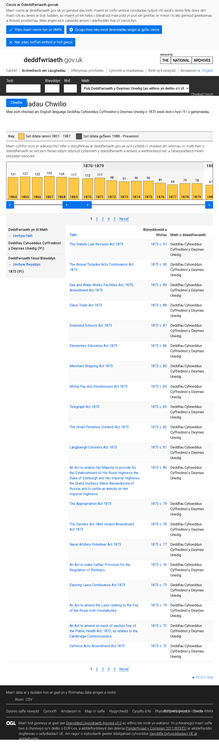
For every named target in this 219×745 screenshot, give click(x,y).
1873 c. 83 (159, 407)
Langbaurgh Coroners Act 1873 (93, 447)
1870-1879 (93, 165)
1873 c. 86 (159, 346)
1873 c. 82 (159, 427)
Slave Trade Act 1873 (86, 305)
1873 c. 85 (159, 366)
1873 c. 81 (159, 447)
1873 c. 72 (159, 646)
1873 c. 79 (159, 504)
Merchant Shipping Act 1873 (91, 366)
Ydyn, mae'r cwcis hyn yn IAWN (38, 30)
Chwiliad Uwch (202, 94)
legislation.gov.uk (41, 58)
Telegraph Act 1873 (84, 407)
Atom (19, 699)
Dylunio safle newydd (22, 711)
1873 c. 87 (159, 325)
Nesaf (124, 219)
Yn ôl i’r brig (204, 677)
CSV (29, 699)
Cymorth (50, 711)
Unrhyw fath (20, 236)
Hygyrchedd (118, 711)
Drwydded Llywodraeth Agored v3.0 (93, 723)
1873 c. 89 (159, 285)
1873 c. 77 (159, 544)
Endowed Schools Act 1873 (91, 325)
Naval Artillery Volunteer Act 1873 (95, 544)
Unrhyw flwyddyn (24, 264)
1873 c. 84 (159, 386)
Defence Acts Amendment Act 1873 (97, 646)
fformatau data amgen (85, 692)
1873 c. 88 (159, 305)
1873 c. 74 (159, 605)
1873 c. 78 (159, 524)
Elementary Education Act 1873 (93, 346)
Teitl (73, 235)
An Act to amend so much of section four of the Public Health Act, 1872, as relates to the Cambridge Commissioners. (104, 631)
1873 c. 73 (159, 626)
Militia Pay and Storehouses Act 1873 (99, 386)
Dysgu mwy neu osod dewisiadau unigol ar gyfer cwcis (117, 30)
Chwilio (16, 102)
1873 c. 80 (159, 467)
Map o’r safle (95, 711)
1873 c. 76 (159, 565)
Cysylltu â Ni (141, 711)
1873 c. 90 (159, 264)
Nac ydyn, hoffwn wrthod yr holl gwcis (44, 42)
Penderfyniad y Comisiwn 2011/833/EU (156, 728)
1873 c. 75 (159, 585)
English (207, 71)
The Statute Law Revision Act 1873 (96, 244)
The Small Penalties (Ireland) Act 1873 (99, 427)
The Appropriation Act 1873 (91, 504)
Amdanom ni (71, 711)
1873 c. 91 (159, 244)
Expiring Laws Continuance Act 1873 (97, 585)
